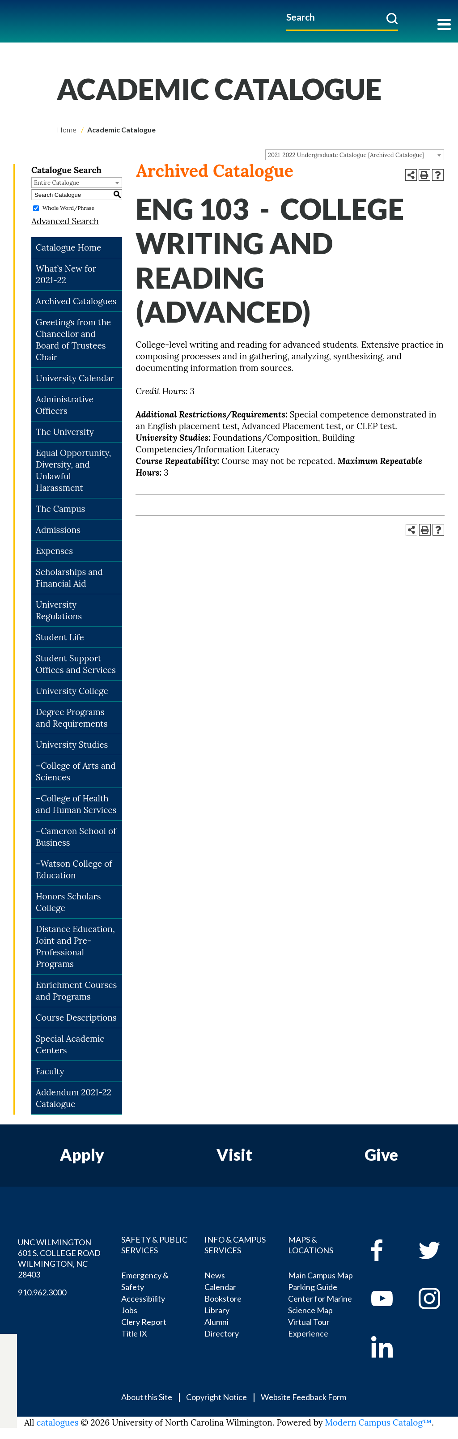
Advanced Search (65, 221)
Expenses (54, 550)
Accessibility (143, 1298)
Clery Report (143, 1322)
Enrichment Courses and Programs (76, 990)
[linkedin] (388, 1347)
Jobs (129, 1310)
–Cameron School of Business (76, 837)
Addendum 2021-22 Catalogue (73, 1098)
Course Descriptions (76, 1017)
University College (72, 690)
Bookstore (223, 1298)
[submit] (392, 18)
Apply (82, 1154)
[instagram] (8, 1396)
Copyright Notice (216, 1397)
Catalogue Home (68, 247)
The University (65, 431)
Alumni (216, 1322)
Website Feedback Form (303, 1397)
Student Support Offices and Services (76, 664)
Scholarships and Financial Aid (69, 577)
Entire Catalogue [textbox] (56, 183)
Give (381, 1154)
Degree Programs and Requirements (72, 718)
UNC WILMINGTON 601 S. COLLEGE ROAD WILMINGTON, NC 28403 (59, 1258)
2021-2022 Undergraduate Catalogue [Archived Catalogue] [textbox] (346, 155)
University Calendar (75, 378)
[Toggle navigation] (444, 25)
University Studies (72, 744)
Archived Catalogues (76, 301)
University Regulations (59, 610)
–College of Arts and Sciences (76, 771)
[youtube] (388, 1298)
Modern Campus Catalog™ (378, 1422)
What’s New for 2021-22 (66, 274)
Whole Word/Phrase (68, 207)
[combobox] (354, 154)
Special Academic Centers (70, 1044)
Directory (221, 1333)
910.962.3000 (42, 1292)
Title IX (134, 1333)
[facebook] (388, 1250)
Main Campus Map (320, 1275)
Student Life (60, 637)
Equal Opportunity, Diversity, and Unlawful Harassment (73, 470)
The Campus (60, 508)
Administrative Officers (64, 405)
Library (216, 1310)
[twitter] (8, 1365)
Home (66, 129)
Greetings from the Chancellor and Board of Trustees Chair (73, 339)
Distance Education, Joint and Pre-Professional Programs (75, 946)
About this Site (146, 1397)
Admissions (58, 529)
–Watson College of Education (74, 869)
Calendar (220, 1287)
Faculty (50, 1071)
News (214, 1275)
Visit (234, 1154)
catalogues (57, 1422)
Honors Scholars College (68, 902)
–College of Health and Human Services (76, 804)
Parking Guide (312, 1287)
